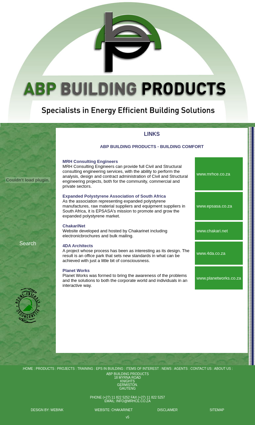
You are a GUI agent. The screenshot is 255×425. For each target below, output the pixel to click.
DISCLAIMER (167, 410)
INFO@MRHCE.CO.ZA (133, 401)
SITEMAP (217, 410)
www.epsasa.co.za (214, 206)
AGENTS (181, 368)
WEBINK (57, 410)
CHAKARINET (121, 410)
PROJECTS (65, 368)
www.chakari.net (212, 230)
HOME (28, 368)
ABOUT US (222, 368)
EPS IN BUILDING (109, 368)
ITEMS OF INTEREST (142, 368)
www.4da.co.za (211, 253)
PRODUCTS (45, 368)
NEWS (166, 368)
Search (27, 243)
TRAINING (85, 368)
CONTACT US (200, 368)
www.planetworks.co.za (219, 278)
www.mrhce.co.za (213, 174)
